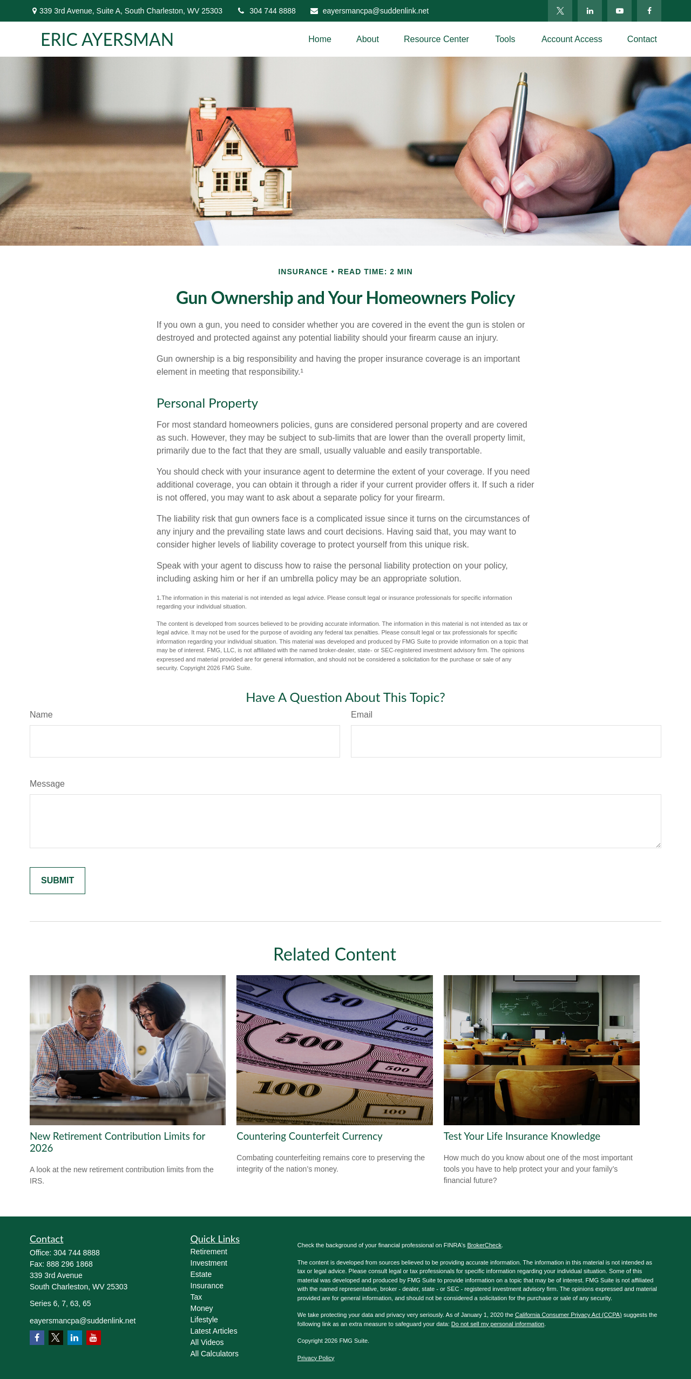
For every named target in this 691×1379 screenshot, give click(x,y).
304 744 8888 (266, 10)
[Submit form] (57, 880)
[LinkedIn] (590, 11)
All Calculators (215, 1353)
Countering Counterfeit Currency (309, 1136)
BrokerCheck (484, 1245)
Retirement (209, 1251)
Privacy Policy (315, 1358)
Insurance (207, 1285)
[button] (320, 39)
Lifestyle (204, 1319)
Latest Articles (214, 1331)
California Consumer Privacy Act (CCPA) (568, 1315)
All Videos (207, 1342)
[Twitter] (560, 11)
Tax (196, 1297)
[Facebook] (649, 11)
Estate (201, 1274)
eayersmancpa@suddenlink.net (369, 10)
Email (361, 714)
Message (47, 783)
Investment (209, 1263)
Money (202, 1308)
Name (41, 714)
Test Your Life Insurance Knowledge (522, 1136)
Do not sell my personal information (497, 1324)
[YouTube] (619, 11)
